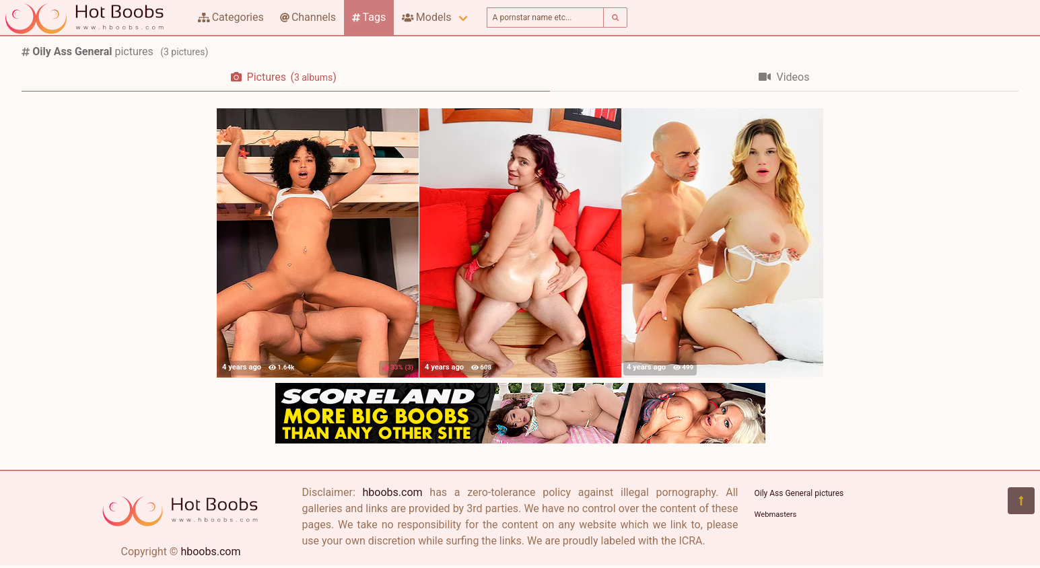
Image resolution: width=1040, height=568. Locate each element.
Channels (308, 17)
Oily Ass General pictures (799, 493)
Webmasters (776, 514)
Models (426, 17)
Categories (231, 17)
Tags (369, 17)
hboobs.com (210, 551)
